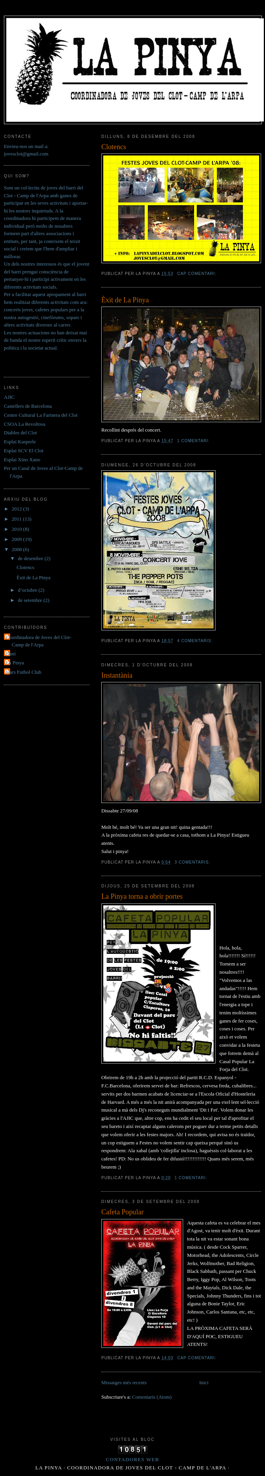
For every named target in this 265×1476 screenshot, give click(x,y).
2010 (17, 529)
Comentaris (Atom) (151, 1397)
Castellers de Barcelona (28, 406)
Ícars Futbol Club (23, 672)
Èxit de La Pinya (125, 300)
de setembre (31, 600)
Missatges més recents (124, 1382)
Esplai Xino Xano (22, 459)
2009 (17, 539)
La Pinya (15, 663)
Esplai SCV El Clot (23, 450)
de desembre (31, 558)
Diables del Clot (20, 432)
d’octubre (28, 590)
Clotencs (113, 147)
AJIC (9, 397)
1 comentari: (194, 441)
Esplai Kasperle (20, 441)
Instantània (116, 675)
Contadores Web (132, 1459)
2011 (17, 519)
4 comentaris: (195, 641)
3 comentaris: (193, 862)
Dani (11, 654)
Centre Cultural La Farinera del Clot (41, 415)
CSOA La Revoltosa (24, 424)
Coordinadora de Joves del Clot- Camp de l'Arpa (38, 641)
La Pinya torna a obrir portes (142, 896)
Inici (203, 1382)
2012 (17, 509)
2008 (17, 549)
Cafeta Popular (122, 1212)
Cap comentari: (197, 273)
